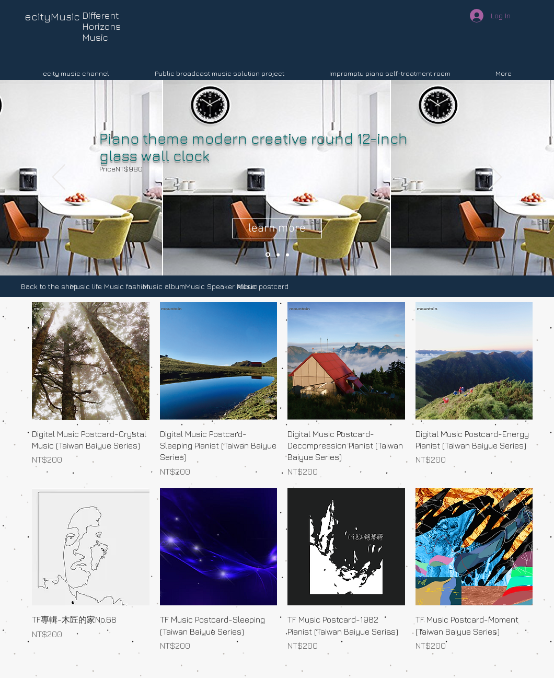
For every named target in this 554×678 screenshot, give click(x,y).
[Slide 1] (287, 254)
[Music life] (86, 286)
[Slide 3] (278, 254)
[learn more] (277, 228)
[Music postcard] (262, 286)
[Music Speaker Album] (221, 286)
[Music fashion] (127, 286)
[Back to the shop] (49, 286)
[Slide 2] (268, 254)
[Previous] (58, 177)
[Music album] (164, 286)
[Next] (495, 177)
